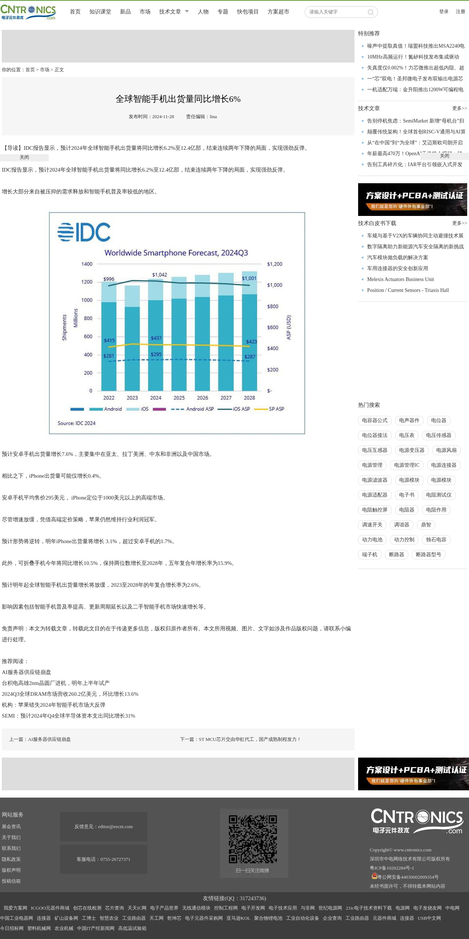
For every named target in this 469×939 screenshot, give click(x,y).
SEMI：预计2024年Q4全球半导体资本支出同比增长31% (68, 716)
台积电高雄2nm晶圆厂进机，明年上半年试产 (56, 683)
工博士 (89, 918)
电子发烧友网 (427, 908)
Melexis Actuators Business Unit (400, 279)
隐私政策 (11, 859)
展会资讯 (11, 826)
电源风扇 (446, 450)
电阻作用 (436, 510)
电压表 (406, 435)
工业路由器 (134, 918)
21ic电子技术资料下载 (369, 908)
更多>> (459, 223)
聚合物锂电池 (268, 918)
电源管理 (372, 465)
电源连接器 (444, 465)
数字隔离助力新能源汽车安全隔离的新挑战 (415, 246)
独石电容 (436, 539)
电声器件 (409, 420)
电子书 (406, 495)
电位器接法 (375, 435)
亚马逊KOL (238, 918)
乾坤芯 (174, 918)
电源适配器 (375, 495)
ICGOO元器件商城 (50, 908)
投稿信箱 (11, 881)
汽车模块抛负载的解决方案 (397, 257)
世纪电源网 (330, 908)
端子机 (369, 554)
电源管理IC (407, 465)
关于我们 (11, 837)
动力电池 (372, 539)
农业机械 (64, 928)
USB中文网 (429, 918)
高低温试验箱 (132, 928)
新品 (125, 12)
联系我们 (11, 848)
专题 (222, 12)
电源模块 (409, 480)
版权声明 (11, 870)
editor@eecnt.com (115, 826)
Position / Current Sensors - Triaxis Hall (408, 290)
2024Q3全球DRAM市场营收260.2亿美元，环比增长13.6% (70, 694)
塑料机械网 (39, 928)
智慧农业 (109, 918)
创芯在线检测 (87, 908)
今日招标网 (12, 928)
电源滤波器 (375, 480)
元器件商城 (384, 918)
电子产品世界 (164, 908)
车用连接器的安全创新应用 (397, 268)
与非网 (308, 908)
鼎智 (426, 524)
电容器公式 (375, 420)
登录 (444, 11)
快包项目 (248, 12)
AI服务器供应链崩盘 (26, 672)
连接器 (44, 918)
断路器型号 (428, 554)
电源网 (403, 908)
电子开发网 (253, 908)
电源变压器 (412, 450)
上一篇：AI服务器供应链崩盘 (40, 739)
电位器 (438, 420)
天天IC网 (137, 908)
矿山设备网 (66, 918)
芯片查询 (114, 908)
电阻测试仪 (439, 495)
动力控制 (404, 539)
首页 (75, 12)
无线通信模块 (196, 908)
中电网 (452, 908)
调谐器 (401, 524)
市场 (145, 12)
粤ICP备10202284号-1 (392, 868)
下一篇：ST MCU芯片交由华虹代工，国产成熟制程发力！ (240, 739)
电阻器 (406, 510)
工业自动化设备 (302, 918)
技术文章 (170, 12)
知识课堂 (100, 12)
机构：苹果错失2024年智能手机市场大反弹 (53, 705)
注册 (460, 11)
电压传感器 (439, 435)
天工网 (156, 918)
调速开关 (372, 524)
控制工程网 (226, 908)
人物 (203, 12)
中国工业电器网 (16, 918)
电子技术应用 (283, 908)
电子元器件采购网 (204, 918)
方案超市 (278, 12)
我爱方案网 (15, 908)
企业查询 (332, 918)
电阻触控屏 (375, 510)
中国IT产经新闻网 (96, 928)
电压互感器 (375, 450)
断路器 (396, 554)
